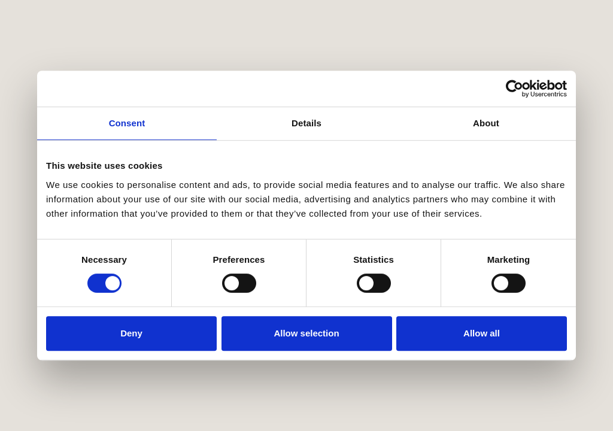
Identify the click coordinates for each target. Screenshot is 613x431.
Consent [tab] (127, 123)
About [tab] (486, 123)
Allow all (481, 333)
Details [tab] (306, 123)
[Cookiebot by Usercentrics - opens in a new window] (514, 89)
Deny (131, 333)
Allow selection (306, 333)
